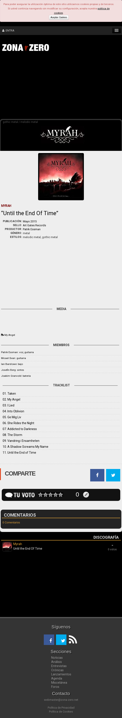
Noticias (57, 657)
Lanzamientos (61, 674)
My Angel (9, 334)
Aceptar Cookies (59, 17)
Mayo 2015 (30, 221)
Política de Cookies (61, 711)
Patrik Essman (32, 229)
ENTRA (8, 30)
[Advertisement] (63, 87)
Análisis (56, 662)
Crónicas (57, 670)
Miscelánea (59, 682)
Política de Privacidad (61, 707)
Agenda (56, 678)
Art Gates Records (34, 225)
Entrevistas (59, 666)
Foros (55, 686)
